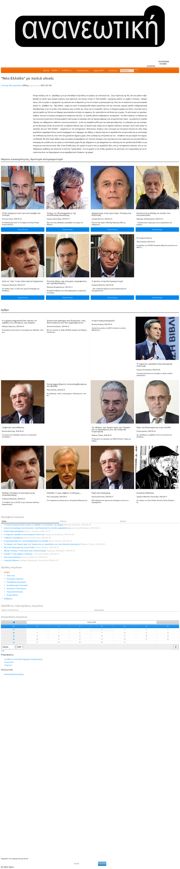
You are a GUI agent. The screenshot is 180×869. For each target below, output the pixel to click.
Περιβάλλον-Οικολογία (16, 582)
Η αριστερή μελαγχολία (103, 320)
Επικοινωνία (82, 70)
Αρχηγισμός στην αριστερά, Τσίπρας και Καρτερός (112, 214)
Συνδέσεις (112, 70)
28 (13, 633)
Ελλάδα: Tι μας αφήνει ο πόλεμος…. (64, 493)
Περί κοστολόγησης (101, 493)
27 (13, 630)
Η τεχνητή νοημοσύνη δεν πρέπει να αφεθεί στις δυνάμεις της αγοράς (19, 321)
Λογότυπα (8, 665)
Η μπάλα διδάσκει (145, 493)
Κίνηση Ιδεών (12, 595)
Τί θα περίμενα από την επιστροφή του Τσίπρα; (21, 214)
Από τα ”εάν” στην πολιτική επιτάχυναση (22, 281)
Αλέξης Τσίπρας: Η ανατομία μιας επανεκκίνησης (18, 494)
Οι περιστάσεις (144, 238)
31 (13, 642)
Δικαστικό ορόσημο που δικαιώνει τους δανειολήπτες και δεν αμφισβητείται (66, 321)
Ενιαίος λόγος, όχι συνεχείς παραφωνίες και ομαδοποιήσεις (67, 282)
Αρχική (46, 70)
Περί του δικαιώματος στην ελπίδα (154, 427)
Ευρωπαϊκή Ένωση (15, 592)
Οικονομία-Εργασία (15, 579)
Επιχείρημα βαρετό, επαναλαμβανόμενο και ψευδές (67, 385)
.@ (14, 674)
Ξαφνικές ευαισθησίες (13, 427)
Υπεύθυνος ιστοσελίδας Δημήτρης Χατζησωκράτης (23, 659)
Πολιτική (10, 575)
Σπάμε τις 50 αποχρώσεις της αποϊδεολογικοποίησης (61, 214)
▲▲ (3, 651)
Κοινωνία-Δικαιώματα (16, 588)
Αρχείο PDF (97, 70)
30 (13, 639)
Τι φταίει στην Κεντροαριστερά (107, 281)
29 (13, 636)
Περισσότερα (23, 229)
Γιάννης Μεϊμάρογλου (11, 85)
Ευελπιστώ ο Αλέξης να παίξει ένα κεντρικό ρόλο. (153, 214)
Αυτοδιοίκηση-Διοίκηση (17, 585)
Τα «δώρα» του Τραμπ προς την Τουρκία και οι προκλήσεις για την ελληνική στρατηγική (111, 429)
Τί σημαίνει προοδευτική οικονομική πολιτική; (154, 365)
